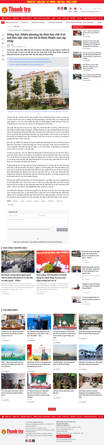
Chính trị (8, 18)
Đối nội (16, 26)
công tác (43, 201)
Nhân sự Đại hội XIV (14, 22)
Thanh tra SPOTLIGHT (90, 18)
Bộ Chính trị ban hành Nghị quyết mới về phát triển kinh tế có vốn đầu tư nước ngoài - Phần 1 (17, 278)
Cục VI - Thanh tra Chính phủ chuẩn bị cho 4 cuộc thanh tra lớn (91, 32)
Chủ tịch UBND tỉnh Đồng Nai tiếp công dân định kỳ (26, 64)
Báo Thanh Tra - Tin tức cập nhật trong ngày (15, 10)
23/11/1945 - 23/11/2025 (57, 22)
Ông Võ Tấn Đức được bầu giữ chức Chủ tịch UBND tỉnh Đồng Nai (30, 62)
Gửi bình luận (62, 229)
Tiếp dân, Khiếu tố (26, 18)
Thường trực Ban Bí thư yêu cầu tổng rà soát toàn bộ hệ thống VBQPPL (91, 286)
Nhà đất (72, 18)
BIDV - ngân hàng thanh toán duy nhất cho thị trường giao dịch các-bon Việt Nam (12, 364)
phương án (15, 201)
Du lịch (79, 18)
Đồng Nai (36, 201)
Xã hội (59, 18)
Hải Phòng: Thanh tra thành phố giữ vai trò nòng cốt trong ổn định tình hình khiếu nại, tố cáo (39, 364)
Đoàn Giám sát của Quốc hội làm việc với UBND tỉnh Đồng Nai (29, 59)
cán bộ (22, 201)
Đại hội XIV (27, 22)
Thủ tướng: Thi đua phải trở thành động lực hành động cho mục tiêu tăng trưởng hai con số (51, 278)
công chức (29, 201)
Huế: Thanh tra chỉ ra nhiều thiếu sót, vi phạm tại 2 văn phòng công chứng (90, 66)
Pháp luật (65, 18)
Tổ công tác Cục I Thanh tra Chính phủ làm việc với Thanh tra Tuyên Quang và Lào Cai (12, 333)
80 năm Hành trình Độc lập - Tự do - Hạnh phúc (82, 22)
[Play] (81, 8)
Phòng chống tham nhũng (41, 18)
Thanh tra (15, 18)
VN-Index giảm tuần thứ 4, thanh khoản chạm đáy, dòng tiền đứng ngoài (12, 393)
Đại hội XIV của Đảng (40, 22)
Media (53, 18)
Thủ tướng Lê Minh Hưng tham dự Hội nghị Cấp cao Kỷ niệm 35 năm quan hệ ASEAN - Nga (38, 333)
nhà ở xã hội (59, 201)
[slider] (88, 9)
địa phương (10, 204)
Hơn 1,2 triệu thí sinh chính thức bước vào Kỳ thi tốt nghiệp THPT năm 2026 (92, 76)
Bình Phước (51, 201)
